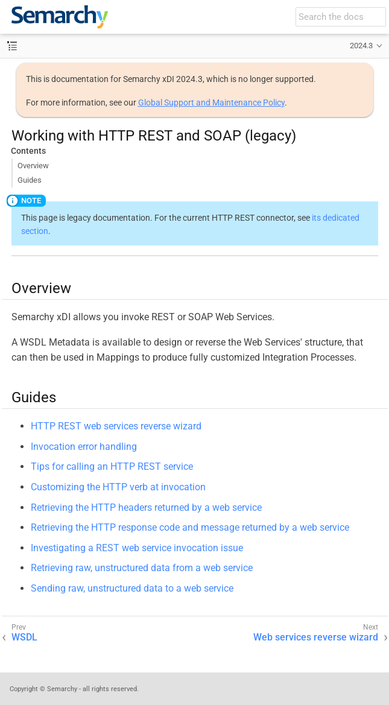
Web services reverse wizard (315, 637)
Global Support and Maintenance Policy (211, 102)
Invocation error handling (84, 446)
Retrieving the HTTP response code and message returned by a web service (190, 527)
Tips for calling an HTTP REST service (112, 466)
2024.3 (361, 45)
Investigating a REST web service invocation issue (137, 548)
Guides (29, 180)
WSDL (24, 637)
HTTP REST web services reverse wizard (116, 426)
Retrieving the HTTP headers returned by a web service (146, 507)
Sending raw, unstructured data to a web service (132, 588)
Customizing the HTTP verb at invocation (118, 487)
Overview (33, 165)
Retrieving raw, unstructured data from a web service (142, 568)
